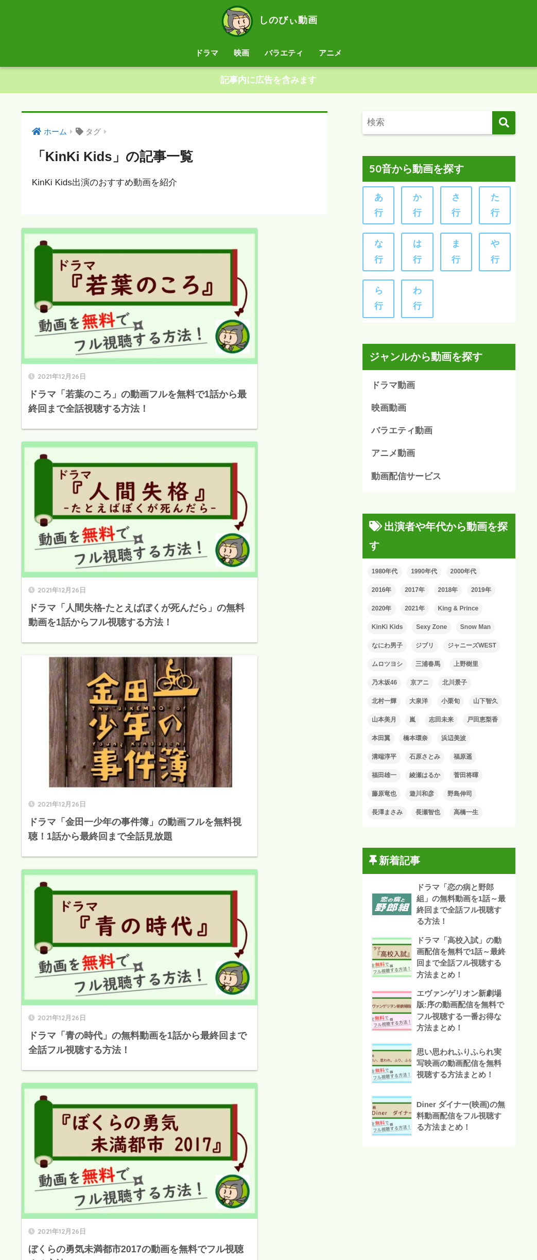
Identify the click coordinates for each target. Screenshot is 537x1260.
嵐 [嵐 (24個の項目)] (412, 723)
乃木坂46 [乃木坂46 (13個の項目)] (384, 686)
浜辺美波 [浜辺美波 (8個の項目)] (453, 741)
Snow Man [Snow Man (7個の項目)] (475, 630)
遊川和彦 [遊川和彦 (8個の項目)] (421, 797)
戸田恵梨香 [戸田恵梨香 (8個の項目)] (482, 723)
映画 (241, 52)
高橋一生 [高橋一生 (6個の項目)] (466, 815)
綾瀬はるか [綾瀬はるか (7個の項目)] (424, 778)
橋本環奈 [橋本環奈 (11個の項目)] (415, 741)
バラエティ (284, 52)
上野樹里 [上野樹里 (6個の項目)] (466, 667)
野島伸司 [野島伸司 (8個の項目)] (459, 797)
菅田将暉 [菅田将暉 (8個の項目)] (466, 778)
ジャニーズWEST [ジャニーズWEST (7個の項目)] (471, 649)
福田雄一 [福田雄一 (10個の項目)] (384, 778)
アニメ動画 (393, 456)
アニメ (330, 52)
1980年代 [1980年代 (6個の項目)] (385, 575)
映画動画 (388, 410)
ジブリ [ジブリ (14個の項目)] (424, 649)
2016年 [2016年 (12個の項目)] (382, 593)
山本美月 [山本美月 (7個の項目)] (384, 723)
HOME (268, 1210)
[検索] (503, 122)
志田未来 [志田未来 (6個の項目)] (441, 723)
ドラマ (206, 52)
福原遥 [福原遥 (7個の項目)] (463, 760)
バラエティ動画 (401, 434)
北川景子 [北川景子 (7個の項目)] (454, 686)
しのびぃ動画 (268, 19)
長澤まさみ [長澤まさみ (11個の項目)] (387, 815)
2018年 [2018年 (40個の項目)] (448, 593)
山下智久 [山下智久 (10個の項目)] (485, 704)
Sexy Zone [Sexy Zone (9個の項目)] (431, 630)
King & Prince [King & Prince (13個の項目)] (458, 612)
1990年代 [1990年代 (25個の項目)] (424, 575)
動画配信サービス (406, 479)
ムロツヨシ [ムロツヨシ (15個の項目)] (387, 667)
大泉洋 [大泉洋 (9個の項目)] (418, 704)
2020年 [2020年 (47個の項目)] (382, 612)
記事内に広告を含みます (268, 80)
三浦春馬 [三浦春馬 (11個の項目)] (427, 667)
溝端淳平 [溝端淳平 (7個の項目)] (384, 760)
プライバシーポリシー (241, 1232)
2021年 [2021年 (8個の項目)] (415, 612)
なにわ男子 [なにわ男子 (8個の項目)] (387, 649)
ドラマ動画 (393, 387)
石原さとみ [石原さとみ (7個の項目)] (424, 760)
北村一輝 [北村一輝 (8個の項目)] (384, 704)
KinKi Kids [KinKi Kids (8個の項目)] (387, 630)
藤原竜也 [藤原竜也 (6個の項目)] (384, 797)
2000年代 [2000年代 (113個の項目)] (464, 575)
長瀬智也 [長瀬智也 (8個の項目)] (427, 815)
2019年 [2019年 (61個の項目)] (481, 593)
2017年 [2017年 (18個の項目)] (415, 593)
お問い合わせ (311, 1232)
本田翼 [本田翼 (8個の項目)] (381, 741)
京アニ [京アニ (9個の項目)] (419, 686)
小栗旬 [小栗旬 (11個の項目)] (450, 704)
